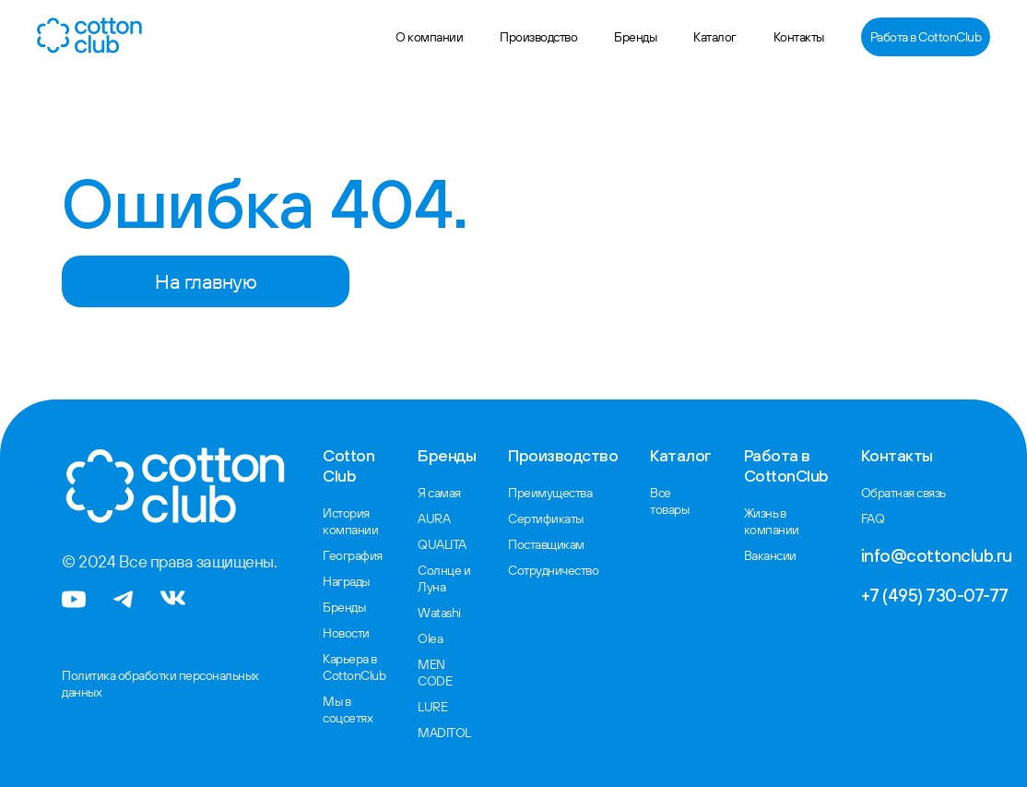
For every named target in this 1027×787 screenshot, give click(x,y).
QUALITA (442, 544)
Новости (346, 633)
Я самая (439, 492)
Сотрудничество (553, 570)
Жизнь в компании (771, 521)
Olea (430, 638)
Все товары (669, 501)
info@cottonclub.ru (936, 555)
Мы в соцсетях (347, 709)
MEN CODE (435, 672)
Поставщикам (546, 544)
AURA (434, 518)
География (353, 555)
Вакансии (770, 555)
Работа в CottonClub (926, 37)
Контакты (798, 37)
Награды (346, 581)
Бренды (635, 37)
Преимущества (550, 492)
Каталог (715, 37)
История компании (350, 521)
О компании (429, 37)
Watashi (439, 612)
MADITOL (444, 732)
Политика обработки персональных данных (160, 683)
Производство (538, 37)
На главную (205, 281)
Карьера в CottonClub (354, 667)
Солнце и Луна (444, 578)
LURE (432, 706)
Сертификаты (546, 518)
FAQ (873, 518)
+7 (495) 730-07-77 (935, 595)
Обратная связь (903, 492)
